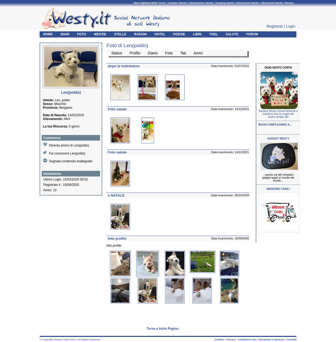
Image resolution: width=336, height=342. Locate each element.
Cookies (219, 339)
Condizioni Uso (247, 339)
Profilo (134, 53)
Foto (169, 53)
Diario (153, 53)
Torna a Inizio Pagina (162, 328)
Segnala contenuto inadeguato (68, 160)
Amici (198, 53)
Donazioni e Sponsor (271, 339)
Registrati (274, 26)
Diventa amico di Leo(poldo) (66, 144)
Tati (183, 53)
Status (116, 53)
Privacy (231, 339)
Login (290, 26)
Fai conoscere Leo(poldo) (64, 152)
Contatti (291, 339)
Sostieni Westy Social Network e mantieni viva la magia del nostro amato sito (278, 114)
